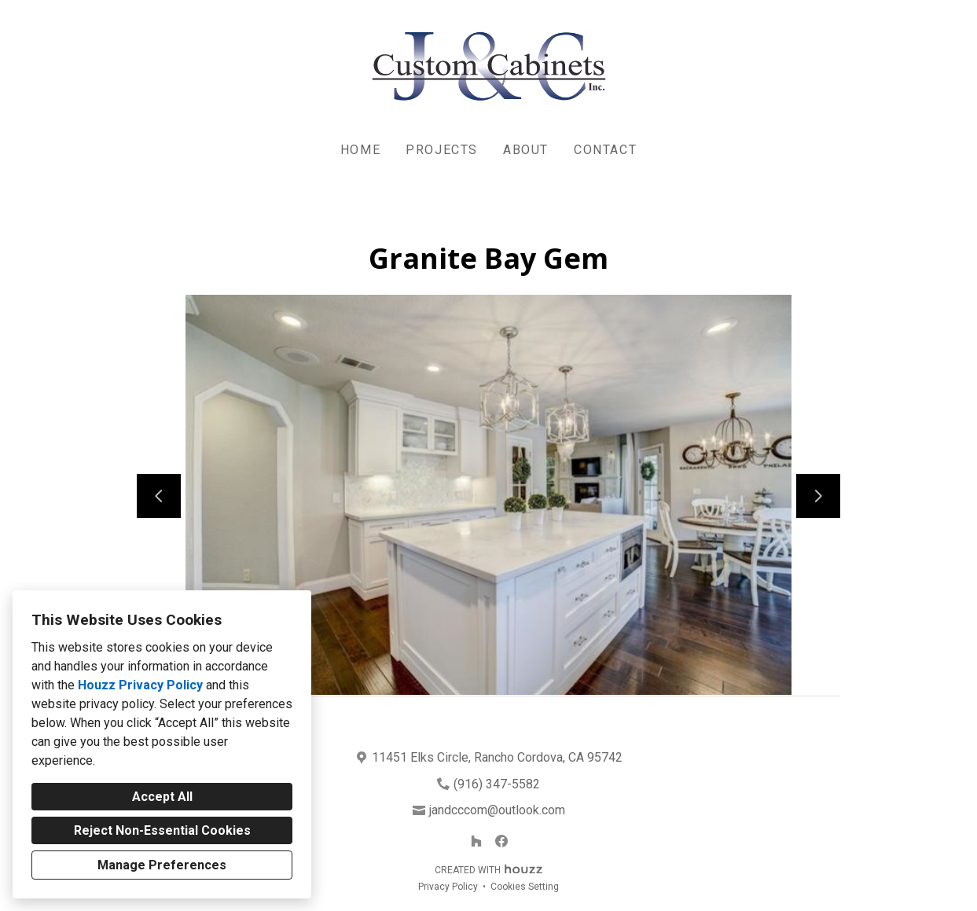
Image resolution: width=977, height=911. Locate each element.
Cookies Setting (524, 886)
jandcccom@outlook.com (497, 810)
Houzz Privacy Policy (140, 685)
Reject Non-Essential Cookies (162, 830)
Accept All (162, 796)
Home (360, 149)
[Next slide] (818, 496)
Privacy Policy (448, 886)
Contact (605, 149)
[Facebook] (501, 841)
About (526, 149)
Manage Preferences (161, 865)
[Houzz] (476, 841)
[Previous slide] (159, 496)
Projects (442, 149)
